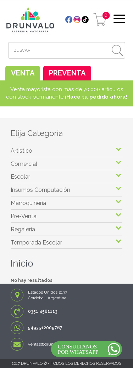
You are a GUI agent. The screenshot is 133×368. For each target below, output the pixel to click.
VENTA (22, 73)
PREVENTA (67, 73)
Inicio (22, 263)
